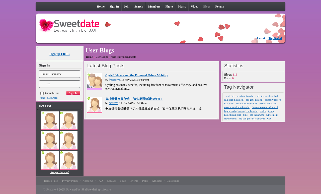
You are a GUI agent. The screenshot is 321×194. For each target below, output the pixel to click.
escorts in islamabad (246, 103)
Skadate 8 (52, 189)
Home (89, 56)
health (263, 111)
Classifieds (173, 180)
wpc (269, 118)
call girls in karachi (234, 99)
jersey (271, 111)
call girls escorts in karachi (239, 96)
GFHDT (113, 103)
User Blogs (102, 56)
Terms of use (51, 180)
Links (123, 180)
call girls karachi (254, 99)
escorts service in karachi (237, 107)
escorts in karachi (268, 103)
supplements (230, 118)
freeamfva (114, 79)
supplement (271, 114)
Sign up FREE (59, 54)
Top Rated (275, 38)
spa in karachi (257, 114)
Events (134, 180)
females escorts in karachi (265, 107)
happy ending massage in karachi (241, 111)
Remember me (49, 93)
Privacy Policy (70, 180)
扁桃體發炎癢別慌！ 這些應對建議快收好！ (134, 99)
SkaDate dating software (96, 189)
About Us (88, 180)
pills (245, 114)
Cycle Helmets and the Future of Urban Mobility (136, 75)
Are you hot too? (59, 172)
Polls (145, 180)
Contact (111, 180)
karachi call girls (232, 114)
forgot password (48, 97)
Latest (261, 38)
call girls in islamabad (267, 96)
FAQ (100, 180)
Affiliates (157, 180)
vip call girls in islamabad (252, 118)
